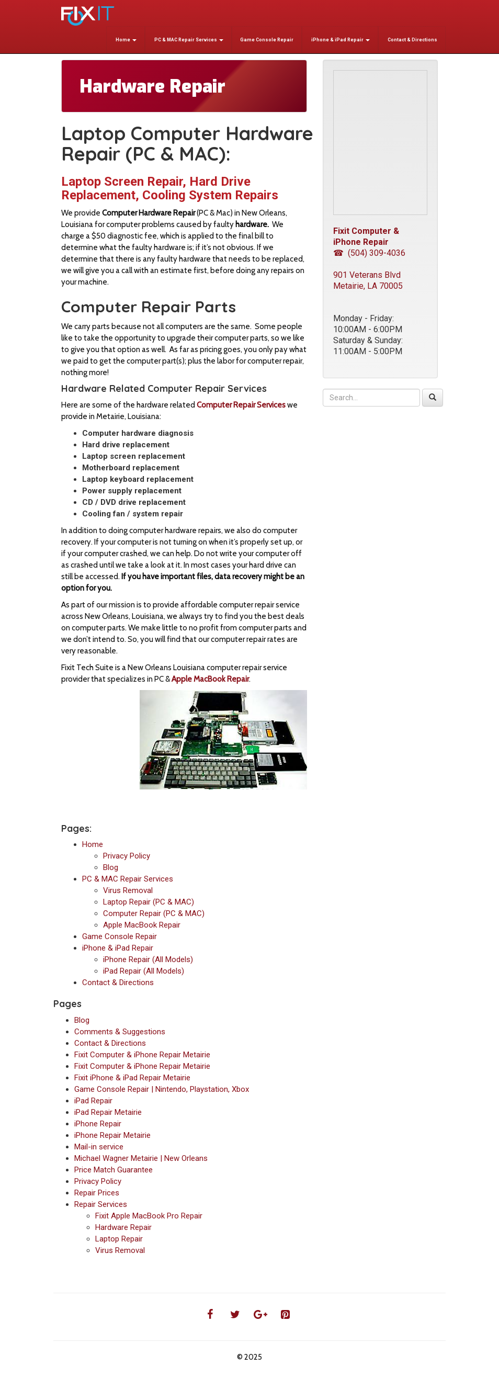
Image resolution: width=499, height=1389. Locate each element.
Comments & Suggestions (119, 1031)
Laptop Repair (119, 1239)
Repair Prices (96, 1193)
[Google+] (259, 1315)
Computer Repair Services (241, 405)
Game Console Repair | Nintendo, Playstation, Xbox (161, 1089)
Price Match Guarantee (113, 1170)
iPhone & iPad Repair (340, 39)
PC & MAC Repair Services (188, 39)
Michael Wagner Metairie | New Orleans (141, 1158)
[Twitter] (234, 1315)
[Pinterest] (285, 1315)
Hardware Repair (123, 1227)
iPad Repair (93, 1100)
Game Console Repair (266, 39)
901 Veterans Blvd (367, 275)
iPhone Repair (97, 1123)
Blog (110, 867)
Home (126, 39)
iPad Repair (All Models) (143, 971)
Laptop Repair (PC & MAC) (148, 902)
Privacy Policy (126, 856)
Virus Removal (128, 890)
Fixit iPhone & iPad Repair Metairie (132, 1077)
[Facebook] (209, 1315)
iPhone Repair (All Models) (148, 959)
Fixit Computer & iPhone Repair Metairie (142, 1054)
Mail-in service (98, 1146)
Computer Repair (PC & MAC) (154, 913)
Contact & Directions (412, 39)
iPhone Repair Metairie (112, 1135)
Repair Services (100, 1204)
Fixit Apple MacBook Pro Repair (148, 1216)
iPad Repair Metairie (108, 1112)
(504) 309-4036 (376, 253)
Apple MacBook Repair (141, 925)
